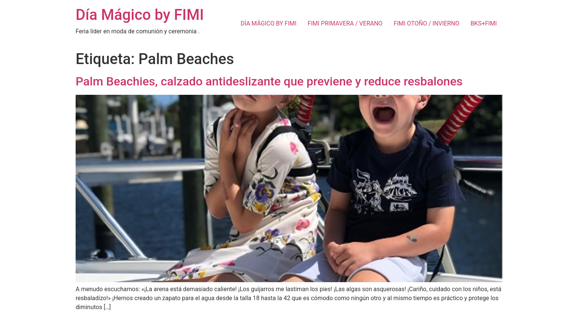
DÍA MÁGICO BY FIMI (268, 23)
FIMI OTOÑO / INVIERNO (426, 23)
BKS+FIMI (484, 23)
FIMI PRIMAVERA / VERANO (345, 23)
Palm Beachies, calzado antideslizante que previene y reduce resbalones (269, 81)
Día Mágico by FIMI (140, 15)
